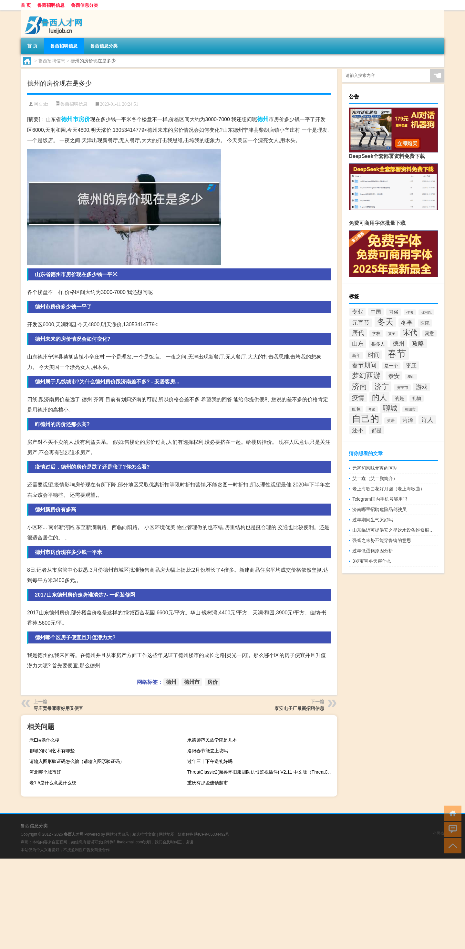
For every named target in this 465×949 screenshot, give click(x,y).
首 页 (26, 5)
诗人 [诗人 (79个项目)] (427, 419)
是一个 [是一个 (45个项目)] (391, 365)
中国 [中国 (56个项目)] (376, 312)
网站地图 (166, 834)
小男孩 (438, 833)
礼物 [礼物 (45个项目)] (416, 398)
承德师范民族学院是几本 (212, 740)
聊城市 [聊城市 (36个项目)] (410, 409)
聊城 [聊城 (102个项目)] (390, 408)
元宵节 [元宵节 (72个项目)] (360, 322)
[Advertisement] (194, 904)
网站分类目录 (117, 834)
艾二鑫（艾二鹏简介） (375, 478)
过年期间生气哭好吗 (372, 519)
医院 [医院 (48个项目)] (424, 323)
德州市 (69, 119)
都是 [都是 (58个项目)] (376, 430)
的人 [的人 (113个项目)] (379, 397)
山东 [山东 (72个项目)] (358, 343)
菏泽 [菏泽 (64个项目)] (407, 420)
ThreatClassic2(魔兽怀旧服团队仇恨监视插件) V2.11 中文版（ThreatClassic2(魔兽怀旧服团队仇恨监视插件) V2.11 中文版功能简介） (261, 772)
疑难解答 (185, 834)
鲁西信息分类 (84, 5)
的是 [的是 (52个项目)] (399, 398)
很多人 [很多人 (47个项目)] (378, 344)
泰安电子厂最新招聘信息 (299, 708)
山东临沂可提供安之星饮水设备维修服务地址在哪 (395, 530)
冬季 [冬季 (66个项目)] (407, 322)
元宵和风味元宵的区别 (375, 468)
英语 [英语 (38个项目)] (391, 420)
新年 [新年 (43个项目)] (356, 355)
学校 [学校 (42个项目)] (376, 333)
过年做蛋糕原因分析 (372, 550)
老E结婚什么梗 (44, 740)
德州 (263, 119)
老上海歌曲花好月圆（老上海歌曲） (388, 488)
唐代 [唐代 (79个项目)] (358, 332)
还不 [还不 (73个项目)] (358, 430)
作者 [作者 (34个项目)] (409, 312)
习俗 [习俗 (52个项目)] (393, 312)
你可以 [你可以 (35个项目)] (426, 312)
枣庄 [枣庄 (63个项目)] (411, 365)
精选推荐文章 (144, 834)
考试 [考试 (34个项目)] (371, 409)
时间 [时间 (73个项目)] (374, 354)
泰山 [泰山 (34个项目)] (411, 377)
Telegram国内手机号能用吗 (379, 499)
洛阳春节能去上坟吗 (207, 750)
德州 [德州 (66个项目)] (398, 343)
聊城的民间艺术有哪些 (52, 750)
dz (46, 104)
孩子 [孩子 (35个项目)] (391, 334)
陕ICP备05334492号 (211, 834)
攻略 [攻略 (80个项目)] (418, 343)
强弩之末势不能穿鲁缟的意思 (381, 540)
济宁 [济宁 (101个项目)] (382, 386)
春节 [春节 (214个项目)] (397, 353)
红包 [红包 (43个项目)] (356, 409)
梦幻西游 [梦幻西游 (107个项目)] (366, 375)
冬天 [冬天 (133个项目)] (385, 322)
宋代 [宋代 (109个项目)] (410, 332)
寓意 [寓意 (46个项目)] (429, 333)
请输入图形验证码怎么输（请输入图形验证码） (76, 761)
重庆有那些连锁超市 (207, 782)
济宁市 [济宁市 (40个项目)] (402, 387)
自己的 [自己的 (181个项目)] (365, 419)
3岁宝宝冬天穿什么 (371, 561)
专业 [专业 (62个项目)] (357, 312)
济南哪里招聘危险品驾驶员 (379, 509)
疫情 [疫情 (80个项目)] (358, 397)
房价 (84, 119)
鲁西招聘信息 (51, 5)
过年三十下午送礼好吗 (209, 761)
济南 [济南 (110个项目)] (359, 386)
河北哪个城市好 (45, 772)
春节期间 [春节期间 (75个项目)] (364, 365)
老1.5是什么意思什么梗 (52, 782)
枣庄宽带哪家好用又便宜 (58, 708)
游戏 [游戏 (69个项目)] (422, 387)
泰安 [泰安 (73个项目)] (394, 375)
